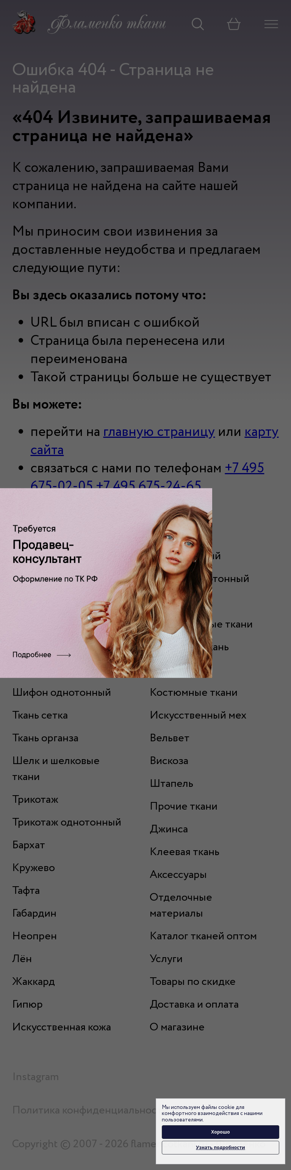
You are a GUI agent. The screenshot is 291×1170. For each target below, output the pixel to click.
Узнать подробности (220, 1147)
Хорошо (220, 1132)
